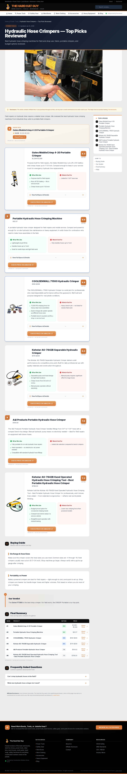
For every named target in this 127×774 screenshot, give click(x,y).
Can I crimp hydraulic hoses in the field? (21, 678)
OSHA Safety (100, 744)
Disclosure (119, 1)
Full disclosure (112, 109)
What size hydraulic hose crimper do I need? (23, 684)
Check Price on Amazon (42, 202)
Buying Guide (99, 161)
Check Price (19, 137)
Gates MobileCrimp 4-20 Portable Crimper (27, 627)
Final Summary (100, 167)
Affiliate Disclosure (72, 747)
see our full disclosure (20, 140)
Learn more (56, 696)
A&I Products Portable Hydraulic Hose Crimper (29, 651)
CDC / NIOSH (100, 749)
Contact (68, 749)
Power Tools (14, 21)
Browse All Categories (109, 727)
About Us (69, 744)
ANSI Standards (101, 747)
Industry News (100, 752)
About (111, 1)
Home (7, 21)
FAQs (97, 169)
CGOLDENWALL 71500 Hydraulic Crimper (27, 639)
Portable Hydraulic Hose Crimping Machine (28, 633)
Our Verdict (99, 164)
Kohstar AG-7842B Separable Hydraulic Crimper (29, 645)
